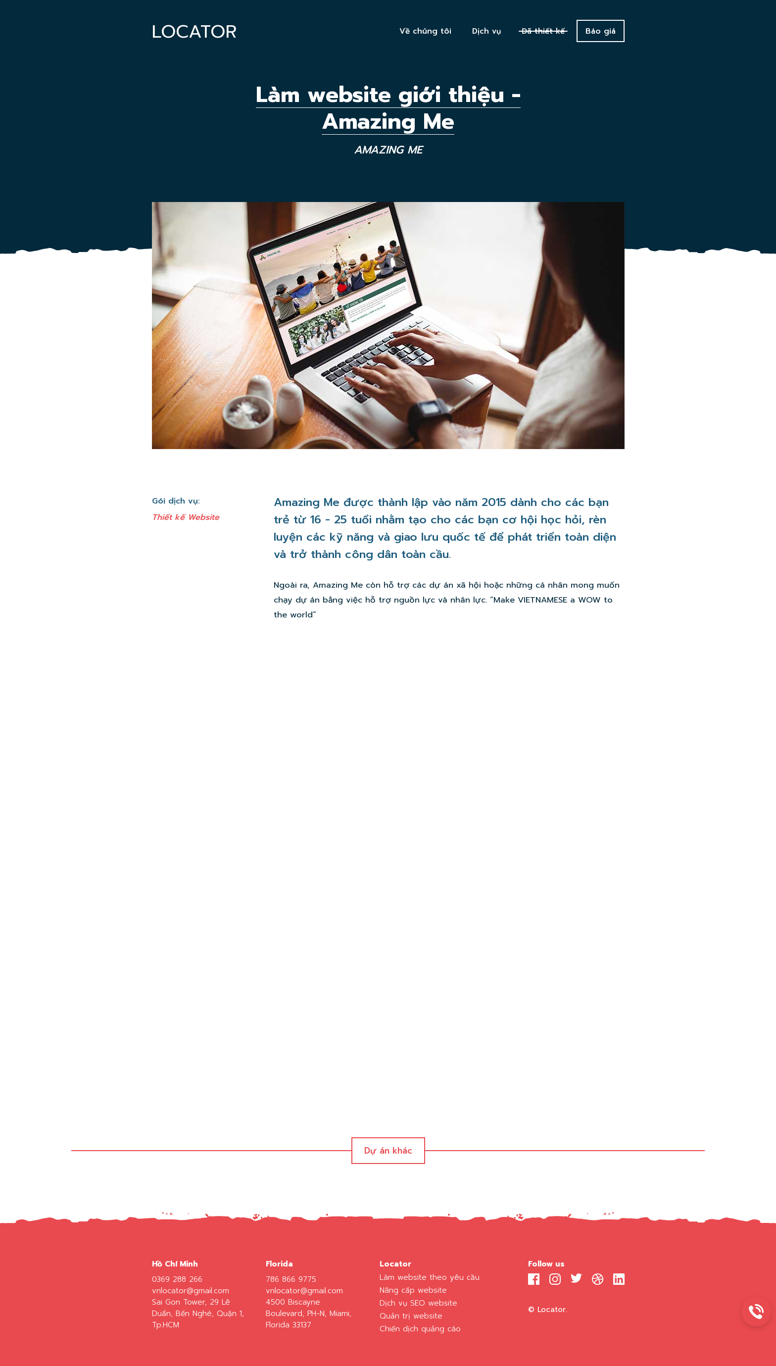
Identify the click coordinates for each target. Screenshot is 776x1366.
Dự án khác (388, 1150)
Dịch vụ (486, 31)
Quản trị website (411, 1315)
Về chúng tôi (425, 31)
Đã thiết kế (543, 31)
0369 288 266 (177, 1279)
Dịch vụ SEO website (418, 1303)
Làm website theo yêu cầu (430, 1277)
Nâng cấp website (413, 1290)
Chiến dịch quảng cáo (420, 1328)
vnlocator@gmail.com (190, 1290)
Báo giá (600, 31)
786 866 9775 (291, 1279)
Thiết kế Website (185, 517)
